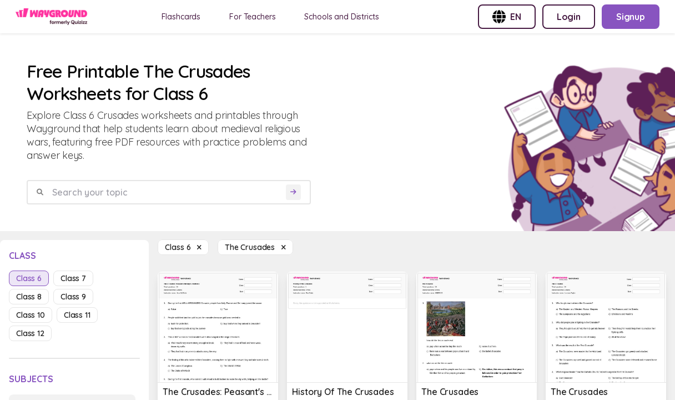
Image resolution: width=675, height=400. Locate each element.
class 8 (29, 297)
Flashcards (181, 17)
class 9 (73, 297)
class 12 (30, 333)
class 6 (29, 278)
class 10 (30, 315)
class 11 (77, 315)
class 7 (73, 278)
